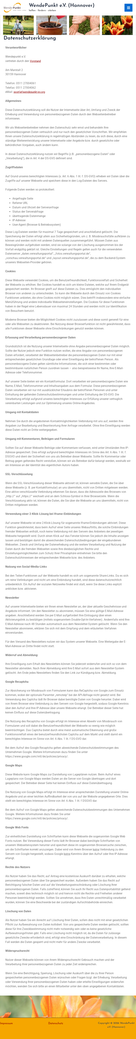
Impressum (7, 1023)
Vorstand (35, 61)
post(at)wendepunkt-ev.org (30, 92)
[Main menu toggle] (128, 8)
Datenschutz (56, 1023)
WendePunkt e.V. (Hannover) (62, 6)
